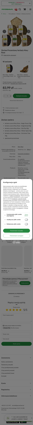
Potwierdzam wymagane (16, 235)
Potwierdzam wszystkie (16, 230)
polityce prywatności (15, 195)
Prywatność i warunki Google (18, 198)
